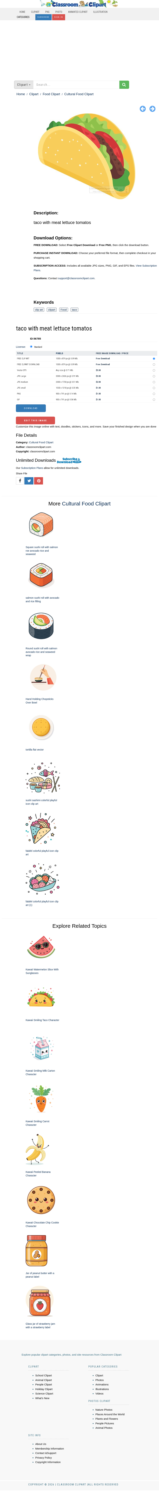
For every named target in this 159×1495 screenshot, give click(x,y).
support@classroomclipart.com (76, 278)
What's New (42, 1398)
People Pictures (105, 1423)
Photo (58, 11)
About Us (40, 1443)
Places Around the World (110, 1414)
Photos (100, 1380)
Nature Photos (104, 1409)
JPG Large (21, 376)
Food (64, 309)
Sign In (58, 17)
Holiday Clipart (44, 1389)
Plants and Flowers (107, 1418)
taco (74, 309)
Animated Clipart (78, 11)
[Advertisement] (79, 49)
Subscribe (43, 17)
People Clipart (43, 1384)
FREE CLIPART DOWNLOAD (28, 364)
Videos (100, 1393)
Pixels (59, 353)
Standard (38, 347)
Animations (102, 1384)
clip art (39, 309)
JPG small (21, 388)
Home (22, 11)
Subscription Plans (32, 467)
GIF (18, 399)
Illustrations (102, 1389)
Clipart (35, 11)
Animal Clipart (43, 1380)
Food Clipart (51, 94)
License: (21, 346)
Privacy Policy (43, 1457)
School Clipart (43, 1375)
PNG (47, 11)
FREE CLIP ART (23, 358)
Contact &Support (45, 1453)
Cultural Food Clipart (79, 94)
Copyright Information (48, 1462)
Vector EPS (21, 370)
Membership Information (49, 1448)
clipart (51, 309)
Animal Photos (104, 1427)
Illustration (100, 11)
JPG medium (22, 382)
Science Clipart (44, 1393)
